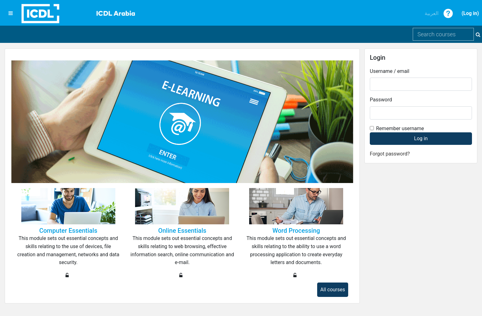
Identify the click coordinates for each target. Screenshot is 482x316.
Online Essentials (182, 230)
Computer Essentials (68, 230)
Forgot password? (390, 154)
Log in (470, 13)
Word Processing (296, 230)
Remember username (400, 128)
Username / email (389, 71)
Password (381, 100)
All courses (332, 290)
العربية (431, 13)
